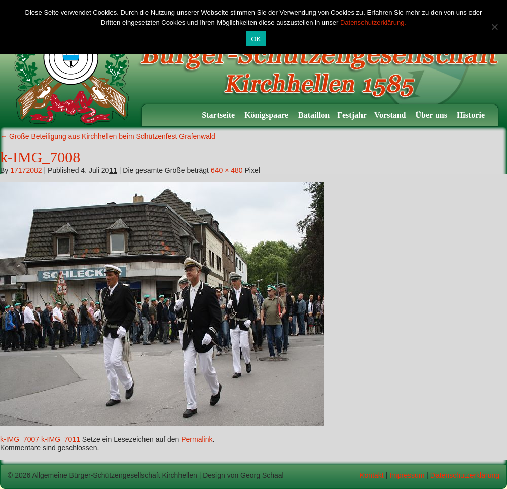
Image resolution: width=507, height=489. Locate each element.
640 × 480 (227, 170)
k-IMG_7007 (19, 439)
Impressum (406, 475)
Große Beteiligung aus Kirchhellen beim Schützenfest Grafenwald (107, 136)
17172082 (26, 170)
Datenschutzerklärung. (373, 22)
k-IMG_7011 (60, 439)
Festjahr (352, 115)
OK (256, 39)
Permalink (196, 439)
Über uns (432, 115)
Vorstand (391, 115)
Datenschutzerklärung (464, 475)
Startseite (219, 115)
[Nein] (494, 27)
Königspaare (267, 115)
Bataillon (314, 115)
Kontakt (371, 475)
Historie (472, 115)
